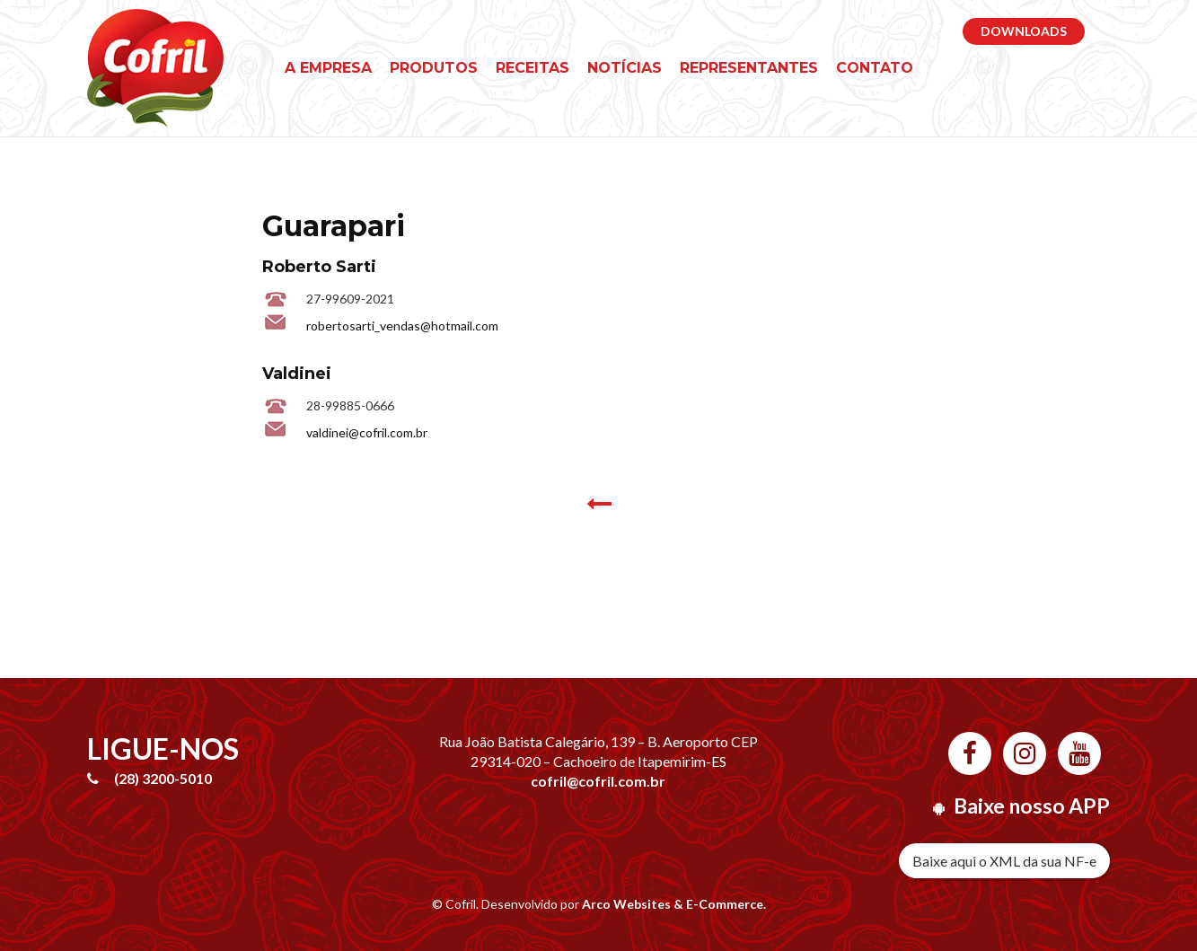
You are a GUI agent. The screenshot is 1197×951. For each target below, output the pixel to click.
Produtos (434, 67)
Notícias (624, 67)
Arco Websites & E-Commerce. (674, 903)
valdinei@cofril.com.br (366, 432)
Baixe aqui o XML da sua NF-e (1004, 860)
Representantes (749, 67)
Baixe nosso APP (1032, 805)
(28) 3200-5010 (163, 778)
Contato (874, 67)
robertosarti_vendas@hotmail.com (402, 325)
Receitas (532, 67)
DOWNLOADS (1024, 31)
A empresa (328, 67)
